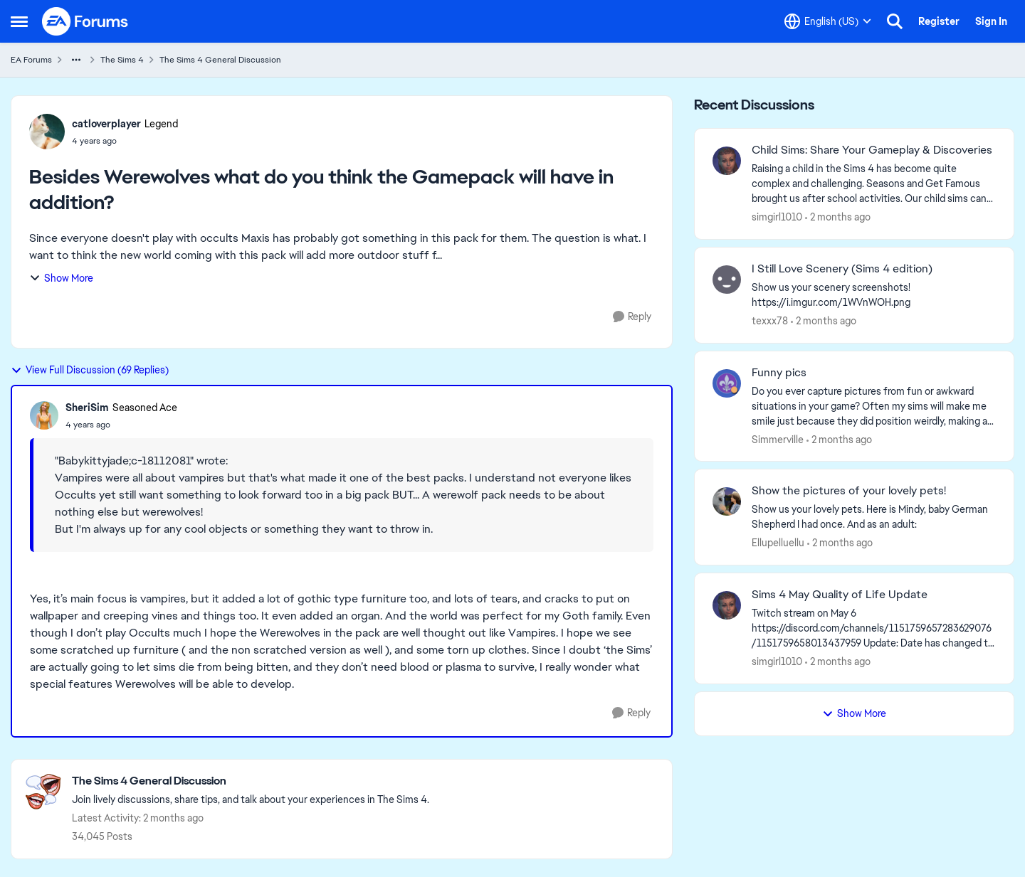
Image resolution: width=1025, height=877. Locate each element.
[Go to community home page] (85, 21)
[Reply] (632, 316)
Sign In (991, 21)
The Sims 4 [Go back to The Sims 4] (122, 59)
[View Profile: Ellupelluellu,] (727, 501)
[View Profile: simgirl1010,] (727, 161)
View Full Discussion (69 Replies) (90, 369)
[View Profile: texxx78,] (727, 279)
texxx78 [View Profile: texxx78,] (770, 320)
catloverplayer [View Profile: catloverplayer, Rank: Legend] (106, 123)
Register (939, 21)
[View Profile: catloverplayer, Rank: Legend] (47, 131)
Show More (61, 278)
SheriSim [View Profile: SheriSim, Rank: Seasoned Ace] (87, 407)
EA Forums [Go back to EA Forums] (31, 59)
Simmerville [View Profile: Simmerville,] (778, 438)
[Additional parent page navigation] (76, 60)
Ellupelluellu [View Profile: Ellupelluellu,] (778, 542)
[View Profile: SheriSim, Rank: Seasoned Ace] (44, 415)
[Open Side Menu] (19, 21)
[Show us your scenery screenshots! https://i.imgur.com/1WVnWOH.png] (874, 295)
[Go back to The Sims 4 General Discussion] (250, 781)
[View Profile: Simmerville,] (727, 383)
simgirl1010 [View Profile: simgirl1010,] (777, 217)
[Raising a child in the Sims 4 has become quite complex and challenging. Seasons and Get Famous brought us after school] (874, 183)
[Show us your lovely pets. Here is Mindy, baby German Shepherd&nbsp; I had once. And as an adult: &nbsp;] (874, 517)
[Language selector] (828, 21)
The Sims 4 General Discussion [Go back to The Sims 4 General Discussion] (220, 59)
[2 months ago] (838, 217)
